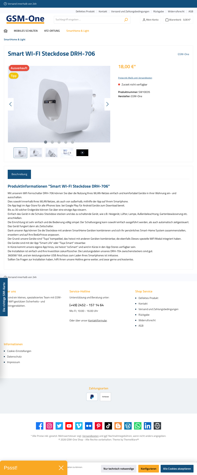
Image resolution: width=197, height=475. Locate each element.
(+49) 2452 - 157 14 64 (86, 305)
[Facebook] (39, 425)
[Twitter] (59, 425)
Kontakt (103, 11)
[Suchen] (125, 20)
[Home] (9, 31)
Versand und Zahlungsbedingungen (130, 11)
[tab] (19, 174)
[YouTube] (69, 425)
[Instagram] (49, 425)
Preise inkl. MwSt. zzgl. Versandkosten (135, 77)
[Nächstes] (107, 104)
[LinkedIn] (147, 425)
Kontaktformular (97, 320)
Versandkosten (90, 436)
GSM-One (183, 54)
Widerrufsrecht (176, 11)
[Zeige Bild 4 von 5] (65, 142)
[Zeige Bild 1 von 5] (45, 142)
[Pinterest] (98, 425)
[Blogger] (118, 425)
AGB (191, 11)
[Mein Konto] (150, 20)
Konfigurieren (148, 469)
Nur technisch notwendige (119, 469)
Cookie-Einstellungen (19, 351)
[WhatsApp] (137, 425)
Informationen (13, 344)
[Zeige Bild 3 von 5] (59, 142)
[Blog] (128, 425)
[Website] (157, 425)
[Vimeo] (78, 425)
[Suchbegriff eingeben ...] (88, 20)
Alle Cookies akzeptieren (177, 469)
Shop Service (143, 291)
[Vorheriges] (11, 104)
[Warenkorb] (178, 20)
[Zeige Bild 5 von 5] (72, 142)
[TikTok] (108, 425)
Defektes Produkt (85, 11)
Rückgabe (158, 11)
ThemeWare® (131, 439)
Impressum (13, 362)
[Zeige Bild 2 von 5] (52, 142)
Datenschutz (14, 356)
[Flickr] (88, 425)
